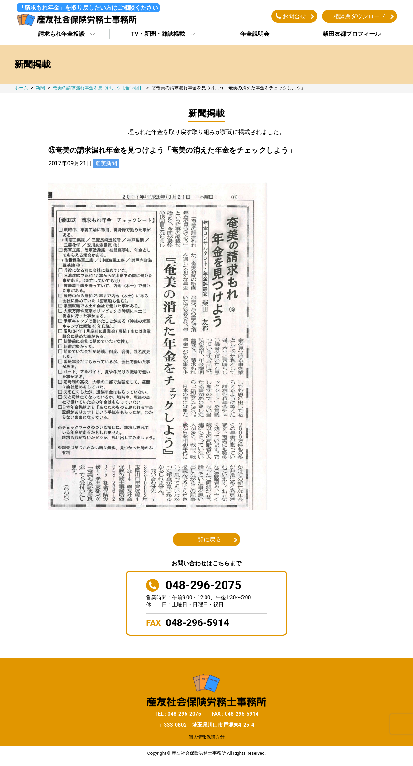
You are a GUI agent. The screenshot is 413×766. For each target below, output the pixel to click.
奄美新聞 (106, 165)
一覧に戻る (206, 542)
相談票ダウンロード (359, 17)
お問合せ (294, 17)
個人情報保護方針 (206, 739)
